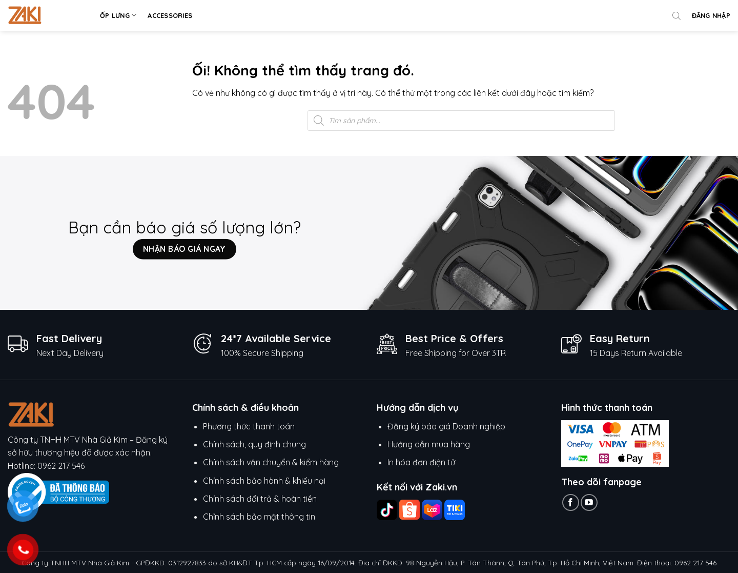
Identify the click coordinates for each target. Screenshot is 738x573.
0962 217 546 (61, 466)
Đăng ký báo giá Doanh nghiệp (446, 426)
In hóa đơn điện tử (421, 462)
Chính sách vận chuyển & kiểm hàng (271, 462)
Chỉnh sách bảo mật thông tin (259, 516)
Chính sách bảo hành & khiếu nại (264, 481)
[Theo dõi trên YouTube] (589, 502)
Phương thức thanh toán (249, 426)
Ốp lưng (118, 15)
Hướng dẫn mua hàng (429, 444)
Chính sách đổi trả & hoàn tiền (260, 498)
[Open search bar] (676, 15)
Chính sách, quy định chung (254, 444)
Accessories (170, 15)
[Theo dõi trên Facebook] (570, 502)
